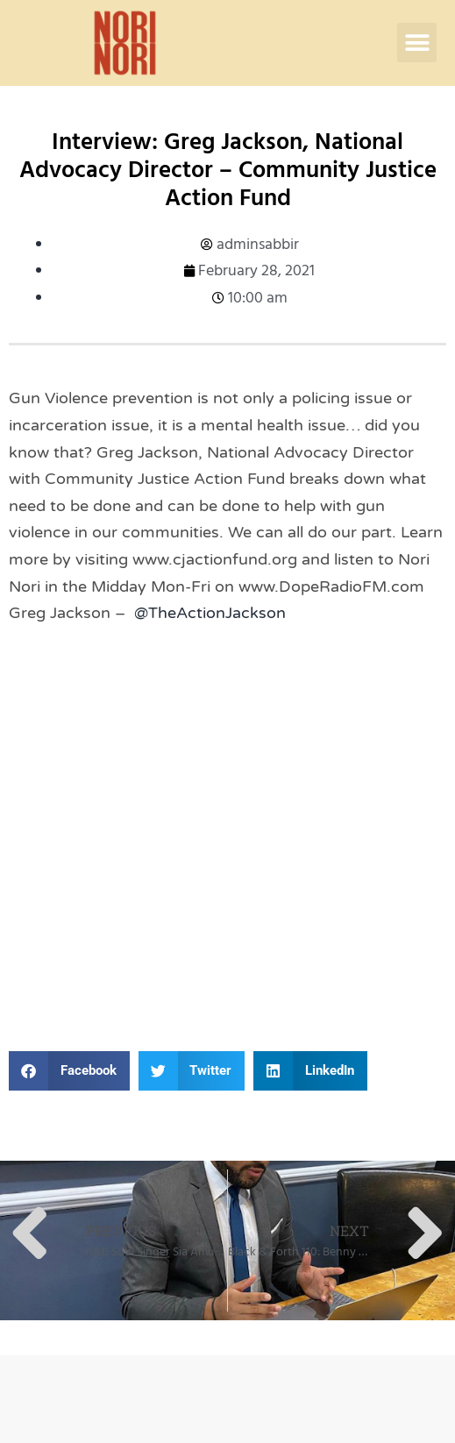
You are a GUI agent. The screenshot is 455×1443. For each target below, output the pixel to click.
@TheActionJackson (210, 612)
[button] (417, 42)
